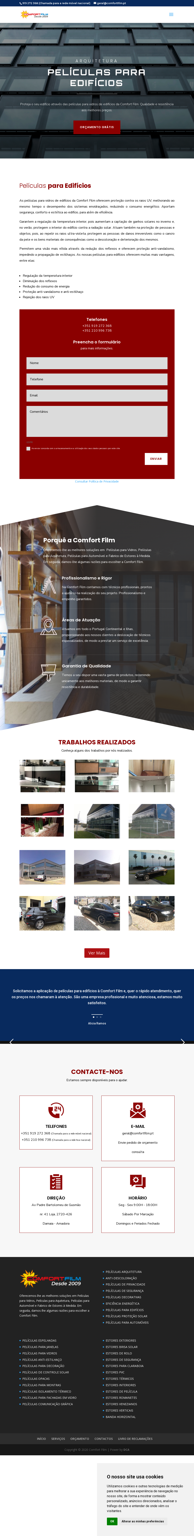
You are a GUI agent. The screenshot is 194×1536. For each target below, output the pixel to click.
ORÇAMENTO (79, 1519)
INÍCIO (41, 1519)
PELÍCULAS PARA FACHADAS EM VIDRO (49, 1478)
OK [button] (112, 1521)
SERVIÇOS (58, 1519)
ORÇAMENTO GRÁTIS (26, 67)
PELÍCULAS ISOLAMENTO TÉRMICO (46, 1472)
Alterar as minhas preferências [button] (143, 1521)
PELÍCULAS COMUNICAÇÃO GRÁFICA (47, 1485)
